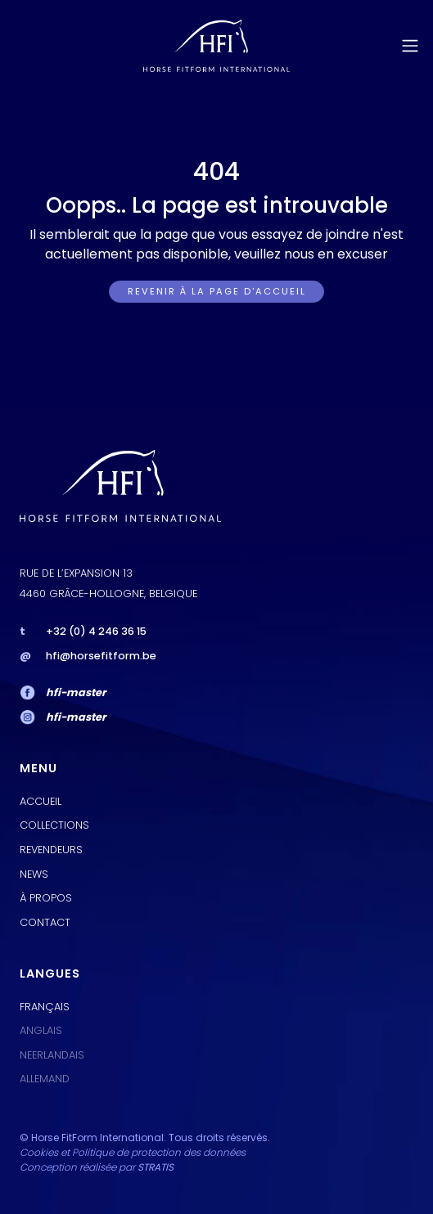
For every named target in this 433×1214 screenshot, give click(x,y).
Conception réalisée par (97, 1167)
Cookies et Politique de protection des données (133, 1152)
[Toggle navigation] (410, 46)
